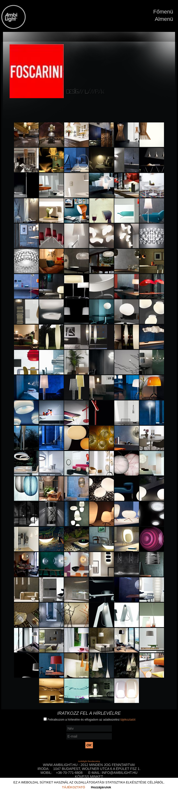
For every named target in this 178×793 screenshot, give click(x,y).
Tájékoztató (73, 787)
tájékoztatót (127, 719)
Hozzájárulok (101, 787)
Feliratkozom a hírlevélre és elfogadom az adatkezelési (89, 719)
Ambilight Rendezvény (89, 761)
